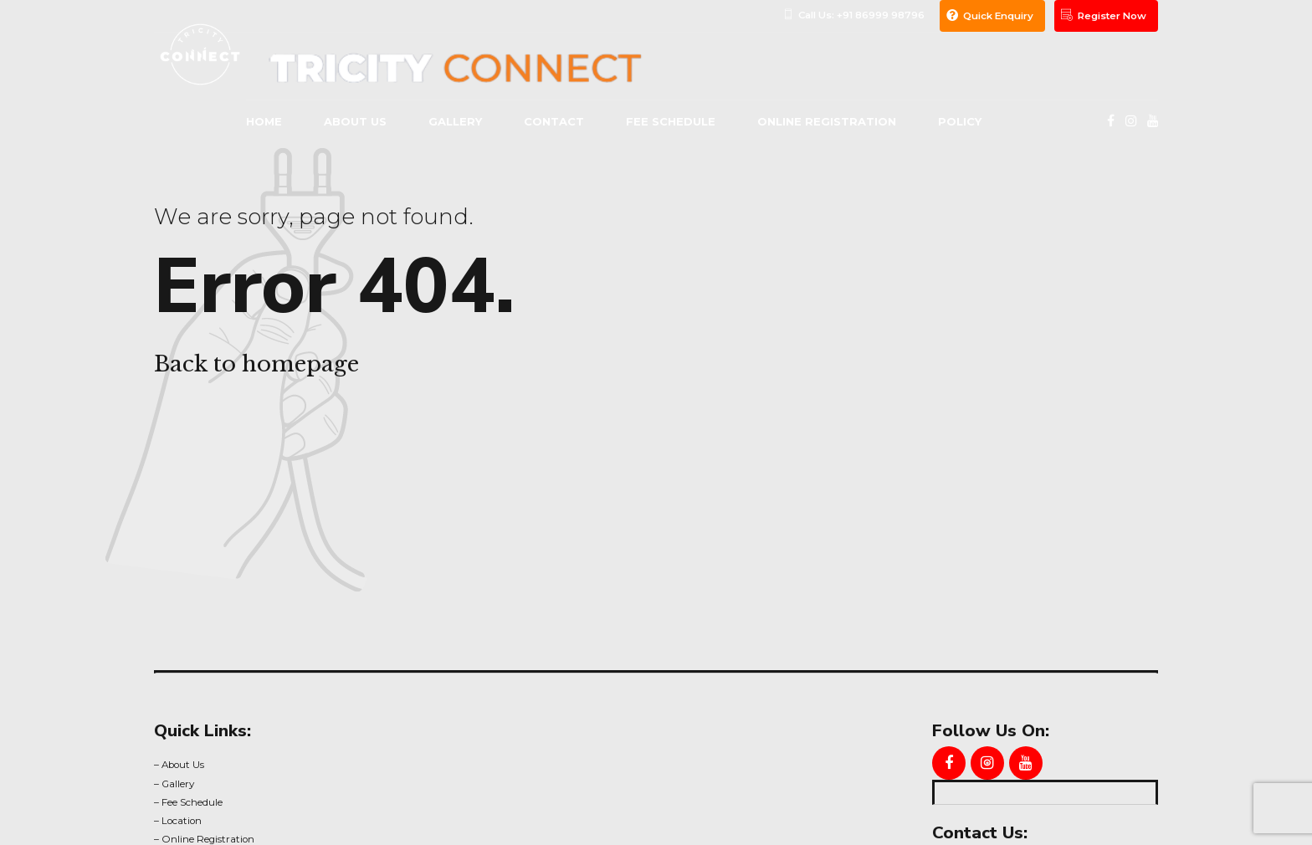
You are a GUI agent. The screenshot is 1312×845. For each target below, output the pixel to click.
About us (355, 121)
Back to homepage (256, 364)
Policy (959, 121)
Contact (554, 121)
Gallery (177, 784)
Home (264, 121)
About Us (182, 765)
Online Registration (826, 121)
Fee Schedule (670, 121)
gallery (455, 121)
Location (181, 821)
